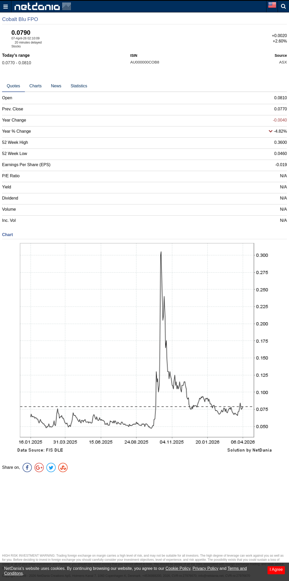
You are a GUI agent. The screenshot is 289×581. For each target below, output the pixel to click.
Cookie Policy (177, 568)
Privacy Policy (206, 568)
